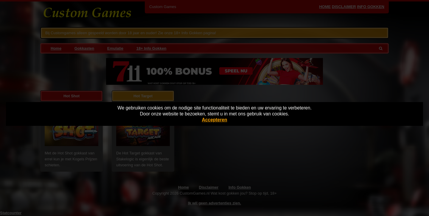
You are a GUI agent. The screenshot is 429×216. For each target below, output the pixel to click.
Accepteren (214, 119)
